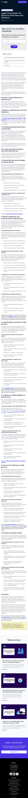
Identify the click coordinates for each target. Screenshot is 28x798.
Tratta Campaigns (14, 786)
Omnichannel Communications (14, 784)
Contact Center (14, 794)
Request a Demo (22, 1)
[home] (5, 2)
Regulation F (10, 413)
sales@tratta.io (14, 771)
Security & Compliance (14, 793)
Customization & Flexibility (14, 789)
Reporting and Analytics (14, 788)
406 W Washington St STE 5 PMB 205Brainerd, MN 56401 (14, 766)
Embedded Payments (14, 781)
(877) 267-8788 (14, 769)
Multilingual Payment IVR (14, 783)
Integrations (14, 791)
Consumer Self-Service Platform (14, 780)
